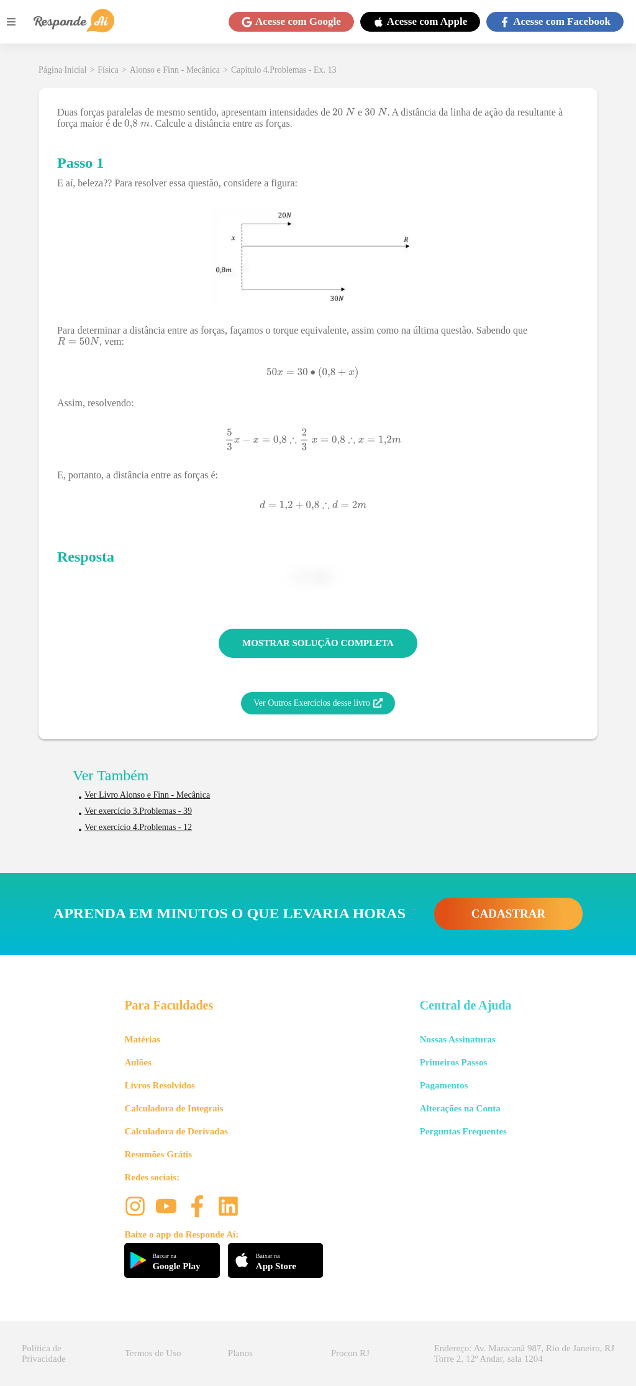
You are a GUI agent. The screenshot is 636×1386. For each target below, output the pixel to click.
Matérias (142, 1039)
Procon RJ (350, 1353)
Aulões (137, 1062)
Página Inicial (62, 70)
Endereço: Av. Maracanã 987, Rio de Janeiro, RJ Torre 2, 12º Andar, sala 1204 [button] (524, 1353)
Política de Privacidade (44, 1353)
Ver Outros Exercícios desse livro (317, 703)
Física (108, 70)
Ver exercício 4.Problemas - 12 (138, 827)
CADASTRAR (508, 913)
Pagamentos (444, 1085)
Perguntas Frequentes (463, 1131)
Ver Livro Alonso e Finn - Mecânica (147, 795)
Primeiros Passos (453, 1062)
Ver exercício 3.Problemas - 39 (138, 811)
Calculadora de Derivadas (176, 1131)
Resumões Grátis (158, 1154)
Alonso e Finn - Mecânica (175, 70)
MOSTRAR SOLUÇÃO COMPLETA (318, 643)
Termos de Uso (153, 1353)
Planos (240, 1353)
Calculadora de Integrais (173, 1108)
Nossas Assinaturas (458, 1039)
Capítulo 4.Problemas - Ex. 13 (284, 70)
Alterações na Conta (460, 1108)
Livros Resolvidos (159, 1085)
